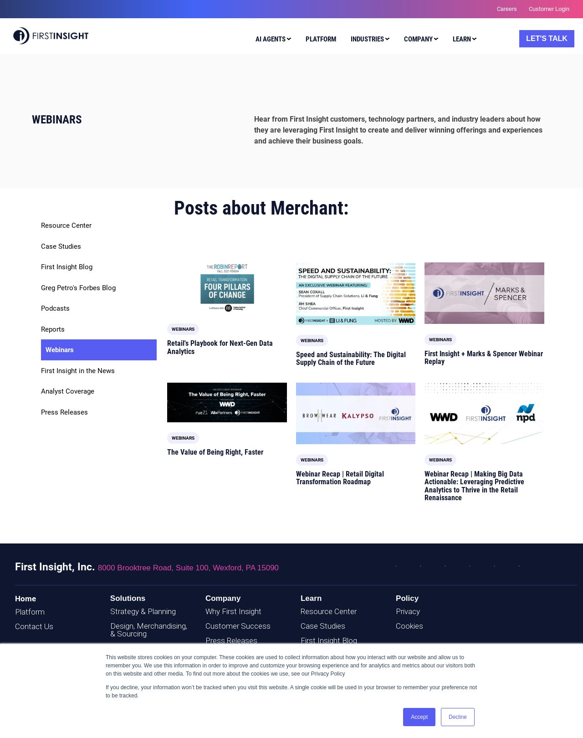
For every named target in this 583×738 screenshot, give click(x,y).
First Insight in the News (78, 371)
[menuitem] (271, 40)
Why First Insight (233, 611)
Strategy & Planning (143, 611)
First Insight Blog (66, 267)
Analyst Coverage (67, 391)
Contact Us (34, 626)
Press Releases (64, 412)
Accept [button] (419, 717)
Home (25, 598)
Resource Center (66, 225)
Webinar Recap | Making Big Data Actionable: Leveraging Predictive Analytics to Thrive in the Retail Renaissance (474, 486)
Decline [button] (458, 717)
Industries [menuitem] (367, 39)
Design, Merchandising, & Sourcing (148, 629)
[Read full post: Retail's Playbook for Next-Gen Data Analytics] (227, 287)
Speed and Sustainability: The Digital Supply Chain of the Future (351, 358)
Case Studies (61, 246)
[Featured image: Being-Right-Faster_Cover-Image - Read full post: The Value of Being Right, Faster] (227, 402)
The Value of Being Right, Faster (215, 452)
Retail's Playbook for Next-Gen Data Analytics (220, 347)
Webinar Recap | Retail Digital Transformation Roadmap (340, 478)
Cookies (409, 625)
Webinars (60, 350)
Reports (53, 329)
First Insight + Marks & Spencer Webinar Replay (483, 357)
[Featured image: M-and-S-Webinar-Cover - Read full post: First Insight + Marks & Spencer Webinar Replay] (484, 293)
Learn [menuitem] (462, 39)
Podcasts (55, 308)
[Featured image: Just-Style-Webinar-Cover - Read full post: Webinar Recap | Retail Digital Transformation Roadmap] (356, 413)
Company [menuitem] (418, 39)
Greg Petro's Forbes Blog (78, 288)
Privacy (408, 611)
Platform (30, 611)
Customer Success (238, 625)
